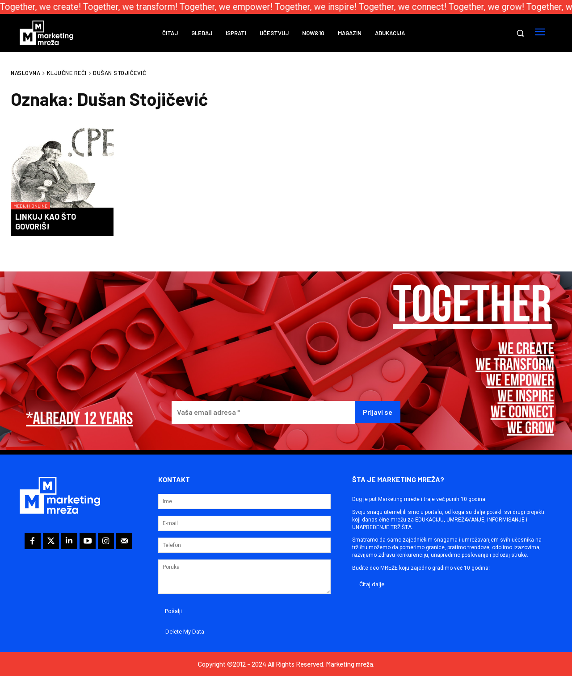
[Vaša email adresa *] (263, 412)
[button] (520, 33)
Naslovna (25, 72)
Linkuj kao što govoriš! (45, 221)
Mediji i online (30, 206)
